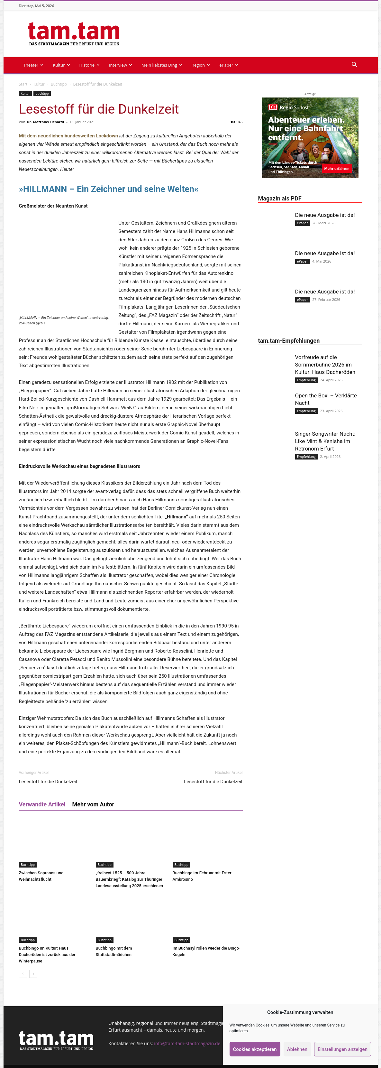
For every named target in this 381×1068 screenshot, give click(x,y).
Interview (120, 65)
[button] (354, 65)
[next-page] (33, 965)
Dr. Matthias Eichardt (45, 121)
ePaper (228, 65)
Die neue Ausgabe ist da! (325, 215)
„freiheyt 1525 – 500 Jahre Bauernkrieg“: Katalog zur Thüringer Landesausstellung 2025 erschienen (129, 871)
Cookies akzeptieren (255, 1049)
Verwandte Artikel (42, 796)
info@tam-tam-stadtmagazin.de (187, 1035)
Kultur (61, 65)
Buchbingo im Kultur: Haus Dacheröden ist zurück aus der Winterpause (47, 946)
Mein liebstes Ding (161, 65)
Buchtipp (59, 84)
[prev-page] (23, 965)
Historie (89, 65)
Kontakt (202, 1062)
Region (201, 65)
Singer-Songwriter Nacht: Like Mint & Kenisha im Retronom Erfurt (325, 441)
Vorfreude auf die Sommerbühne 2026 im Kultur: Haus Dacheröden (325, 364)
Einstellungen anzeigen (342, 1049)
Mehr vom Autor (93, 796)
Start (23, 84)
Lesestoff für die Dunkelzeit (48, 773)
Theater (33, 65)
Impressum (178, 1062)
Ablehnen (297, 1049)
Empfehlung (306, 380)
